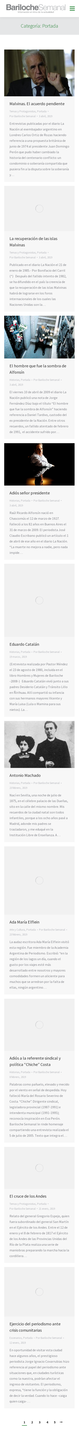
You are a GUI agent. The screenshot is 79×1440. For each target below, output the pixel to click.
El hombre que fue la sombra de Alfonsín (37, 369)
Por (22, 116)
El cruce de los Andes (27, 1196)
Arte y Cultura (17, 929)
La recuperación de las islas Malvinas (33, 241)
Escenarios (15, 1338)
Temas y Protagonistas (22, 111)
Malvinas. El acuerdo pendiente (36, 103)
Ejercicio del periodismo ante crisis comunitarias (34, 1327)
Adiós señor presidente (29, 492)
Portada (42, 111)
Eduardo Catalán (24, 644)
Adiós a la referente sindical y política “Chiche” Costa (35, 1061)
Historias (14, 380)
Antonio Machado (25, 775)
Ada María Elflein (24, 922)
